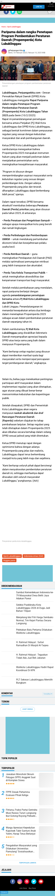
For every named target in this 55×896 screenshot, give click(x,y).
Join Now (23, 888)
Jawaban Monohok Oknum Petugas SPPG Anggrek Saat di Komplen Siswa (20, 777)
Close (4, 892)
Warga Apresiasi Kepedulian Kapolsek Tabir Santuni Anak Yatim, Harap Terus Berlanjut (21, 830)
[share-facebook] (6, 11)
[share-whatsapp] (19, 11)
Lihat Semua (27, 709)
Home (3, 27)
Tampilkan (48, 694)
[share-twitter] (12, 11)
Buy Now (32, 888)
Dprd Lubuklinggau (14, 27)
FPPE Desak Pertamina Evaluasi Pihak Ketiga (18, 794)
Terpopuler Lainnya (27, 863)
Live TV (38, 7)
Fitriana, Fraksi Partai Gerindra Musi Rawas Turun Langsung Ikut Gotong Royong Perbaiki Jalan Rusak (21, 813)
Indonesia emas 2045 (33, 556)
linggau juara (9, 560)
